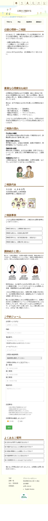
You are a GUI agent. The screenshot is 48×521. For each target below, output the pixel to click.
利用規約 (11, 486)
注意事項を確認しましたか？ (16, 418)
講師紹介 (39, 22)
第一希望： (9, 365)
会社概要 (26, 483)
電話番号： (9, 337)
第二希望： (9, 371)
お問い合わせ (27, 486)
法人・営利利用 (13, 483)
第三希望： (9, 377)
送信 (9, 427)
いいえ (10, 421)
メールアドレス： (12, 346)
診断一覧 (11, 480)
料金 (19, 22)
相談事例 (29, 22)
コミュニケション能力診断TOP (9, 17)
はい (20, 421)
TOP (10, 478)
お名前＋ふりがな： (13, 321)
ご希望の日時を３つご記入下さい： (18, 362)
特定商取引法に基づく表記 (31, 481)
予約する (9, 22)
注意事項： (9, 404)
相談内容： (9, 385)
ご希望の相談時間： (13, 354)
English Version (29, 489)
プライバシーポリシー (30, 478)
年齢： (8, 329)
